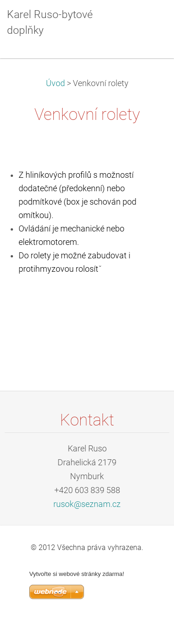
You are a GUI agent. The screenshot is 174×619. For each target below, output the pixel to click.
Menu (148, 21)
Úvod (55, 83)
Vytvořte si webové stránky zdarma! (76, 573)
